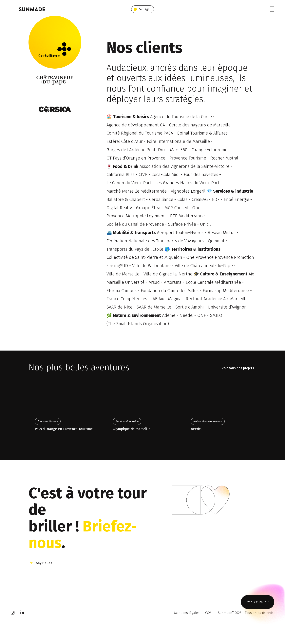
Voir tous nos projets (238, 368)
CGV (208, 613)
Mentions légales (187, 613)
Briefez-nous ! (258, 602)
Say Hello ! (43, 563)
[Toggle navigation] (270, 9)
